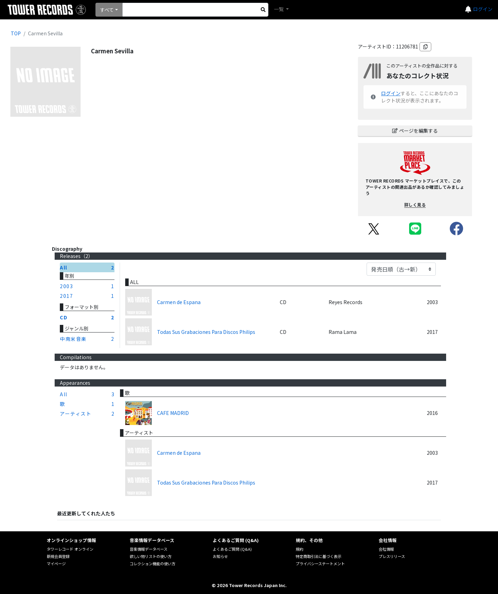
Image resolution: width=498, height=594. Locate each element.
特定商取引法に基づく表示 (318, 556)
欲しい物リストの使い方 (151, 556)
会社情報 (386, 549)
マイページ (56, 563)
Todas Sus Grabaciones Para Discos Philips (206, 331)
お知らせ (220, 556)
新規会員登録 (58, 556)
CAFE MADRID (173, 412)
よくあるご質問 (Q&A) (232, 549)
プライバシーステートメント (320, 563)
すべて (107, 9)
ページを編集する (415, 130)
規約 (299, 549)
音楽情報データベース (148, 549)
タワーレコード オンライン (70, 549)
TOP (16, 33)
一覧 (279, 9)
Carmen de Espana (179, 302)
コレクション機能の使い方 (152, 563)
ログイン (482, 9)
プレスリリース (392, 556)
